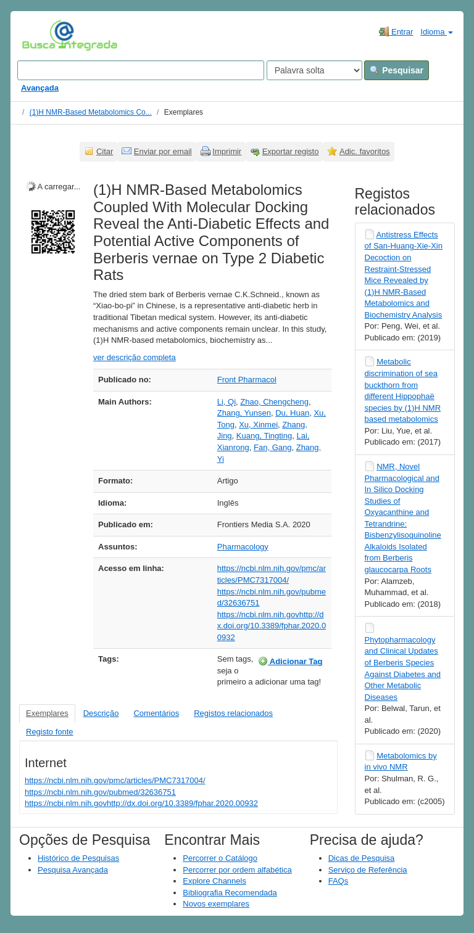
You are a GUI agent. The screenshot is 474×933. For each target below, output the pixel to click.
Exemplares (47, 713)
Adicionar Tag (290, 661)
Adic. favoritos (364, 151)
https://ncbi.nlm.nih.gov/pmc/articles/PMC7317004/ (115, 780)
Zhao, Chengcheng (274, 401)
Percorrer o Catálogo (220, 858)
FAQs (338, 881)
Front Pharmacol (246, 379)
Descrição (101, 713)
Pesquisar (396, 70)
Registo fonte (49, 731)
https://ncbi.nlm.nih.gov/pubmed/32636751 (100, 792)
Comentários (156, 713)
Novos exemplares (216, 903)
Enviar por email (163, 151)
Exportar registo (290, 151)
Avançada (40, 87)
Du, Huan (292, 412)
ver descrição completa (134, 357)
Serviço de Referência (367, 869)
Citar (104, 151)
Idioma (436, 31)
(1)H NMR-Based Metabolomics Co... (91, 112)
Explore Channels (214, 881)
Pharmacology (242, 546)
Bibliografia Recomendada (229, 892)
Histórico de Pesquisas (78, 858)
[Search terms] (140, 70)
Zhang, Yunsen (244, 412)
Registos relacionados (233, 713)
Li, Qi (226, 401)
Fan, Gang (272, 447)
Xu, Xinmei (258, 424)
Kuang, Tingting (264, 435)
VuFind (41, 35)
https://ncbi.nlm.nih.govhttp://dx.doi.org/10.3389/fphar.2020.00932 (271, 626)
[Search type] (314, 70)
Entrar (396, 31)
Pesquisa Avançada (73, 869)
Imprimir (226, 151)
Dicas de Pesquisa (361, 858)
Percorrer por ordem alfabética (237, 869)
